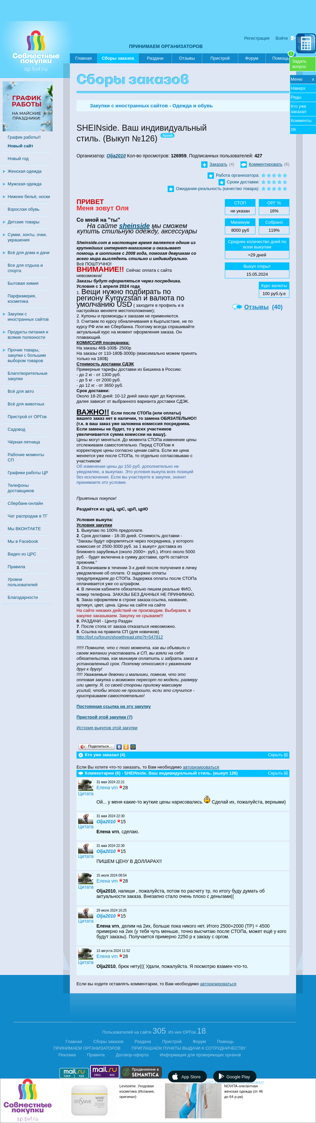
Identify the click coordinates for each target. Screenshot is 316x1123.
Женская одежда (25, 171)
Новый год (18, 158)
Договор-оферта (132, 1054)
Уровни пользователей (23, 582)
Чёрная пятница (24, 441)
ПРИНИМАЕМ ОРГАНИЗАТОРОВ (166, 46)
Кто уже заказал (298, 109)
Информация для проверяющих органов (200, 1054)
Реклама (67, 1054)
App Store (191, 1076)
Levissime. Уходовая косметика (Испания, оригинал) (137, 1091)
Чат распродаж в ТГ (28, 515)
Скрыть (275, 754)
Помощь (283, 57)
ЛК (293, 129)
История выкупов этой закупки (107, 727)
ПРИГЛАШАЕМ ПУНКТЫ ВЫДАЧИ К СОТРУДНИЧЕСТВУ (189, 1048)
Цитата (85, 793)
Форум (251, 58)
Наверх (298, 88)
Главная (83, 58)
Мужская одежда (25, 183)
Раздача (143, 1041)
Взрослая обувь (24, 209)
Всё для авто (21, 391)
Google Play (238, 1076)
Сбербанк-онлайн (25, 503)
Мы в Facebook (23, 541)
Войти (282, 38)
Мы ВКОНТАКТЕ (24, 528)
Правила (16, 566)
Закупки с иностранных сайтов (28, 316)
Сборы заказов (118, 59)
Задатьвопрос (299, 64)
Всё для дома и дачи (29, 252)
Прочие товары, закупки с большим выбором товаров (27, 355)
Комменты (301, 120)
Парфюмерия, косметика (22, 298)
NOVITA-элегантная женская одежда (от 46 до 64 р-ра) (243, 1091)
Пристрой (220, 58)
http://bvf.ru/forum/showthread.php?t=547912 (120, 637)
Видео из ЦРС (22, 553)
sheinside (134, 225)
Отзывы (187, 58)
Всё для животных (26, 403)
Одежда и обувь (192, 105)
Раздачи (155, 58)
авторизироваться (201, 767)
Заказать (219, 164)
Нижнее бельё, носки (29, 196)
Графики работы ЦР (28, 472)
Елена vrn (107, 787)
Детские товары (23, 221)
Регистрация (256, 38)
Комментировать (265, 164)
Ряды (296, 97)
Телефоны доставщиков (21, 488)
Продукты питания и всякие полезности (28, 334)
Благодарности (23, 597)
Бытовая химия (23, 283)
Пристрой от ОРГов (27, 416)
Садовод (16, 429)
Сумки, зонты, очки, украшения (27, 237)
